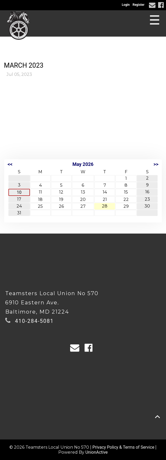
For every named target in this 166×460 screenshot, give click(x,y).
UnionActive (96, 452)
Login (126, 5)
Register (138, 5)
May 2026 (83, 164)
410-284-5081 (34, 321)
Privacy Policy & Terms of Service (123, 447)
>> (155, 164)
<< (10, 164)
